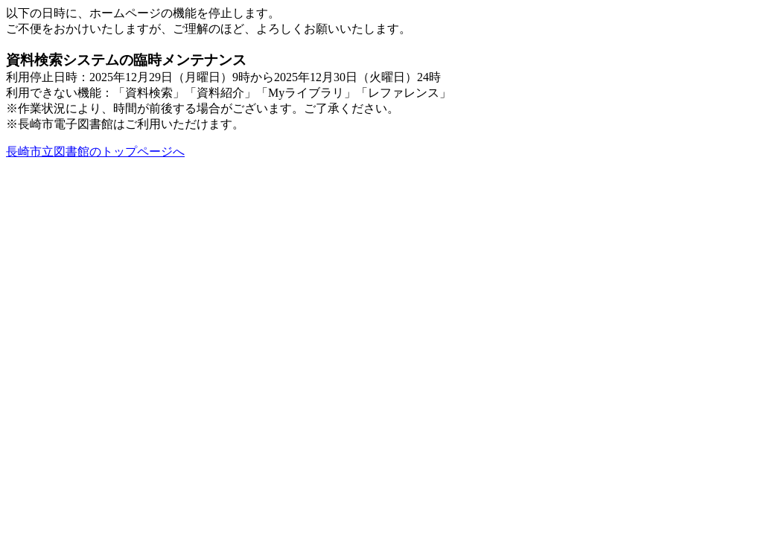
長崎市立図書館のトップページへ (95, 151)
